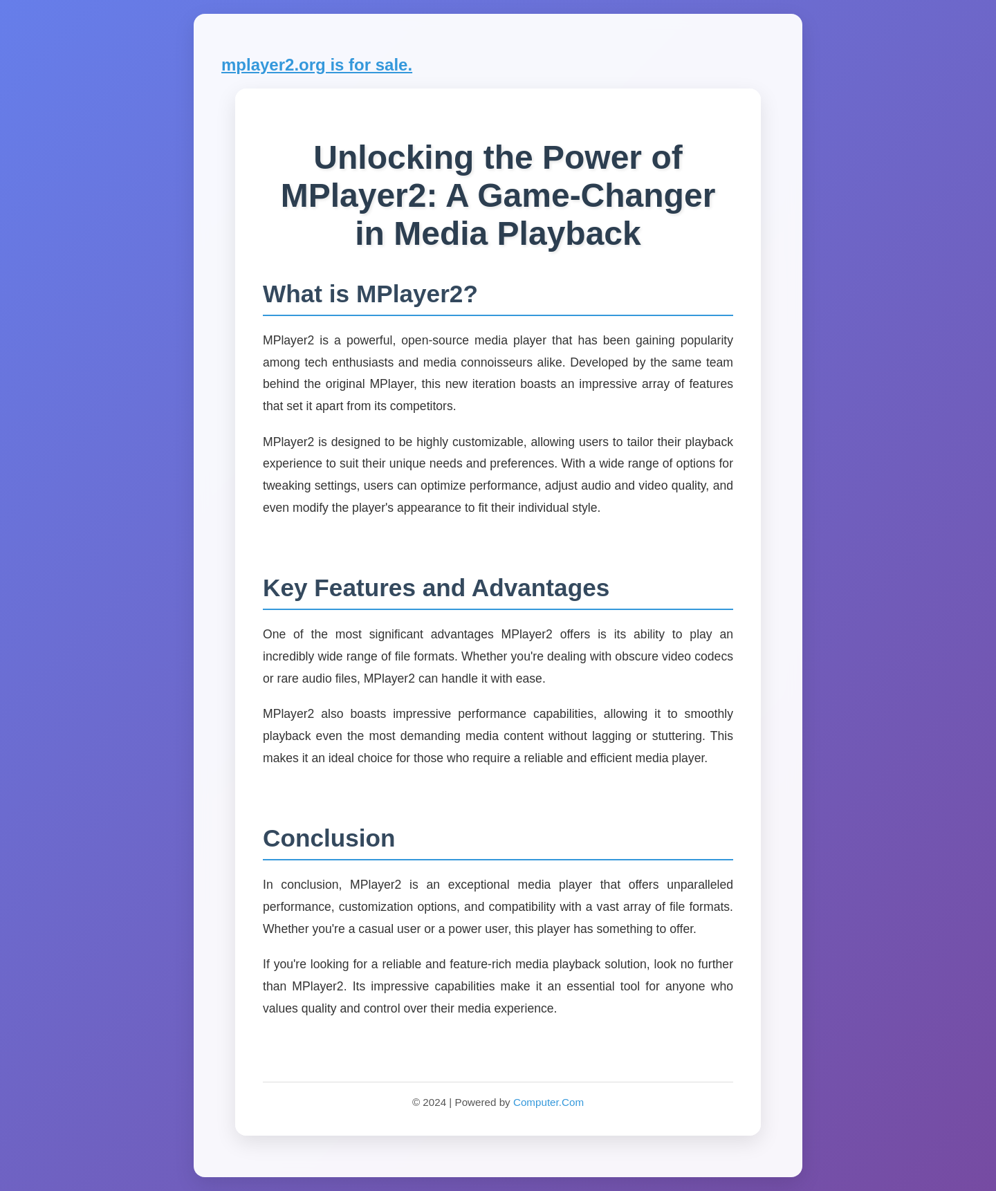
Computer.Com (548, 1102)
